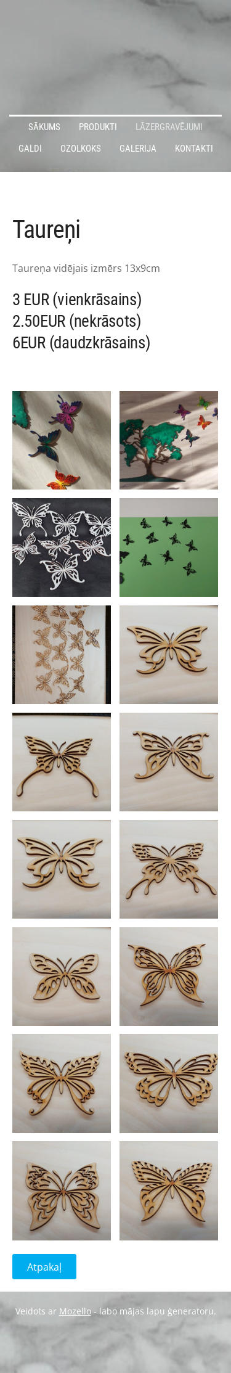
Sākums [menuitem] (44, 127)
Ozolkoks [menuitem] (80, 148)
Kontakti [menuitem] (194, 148)
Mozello (75, 1311)
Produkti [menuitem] (98, 127)
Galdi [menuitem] (30, 148)
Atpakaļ (44, 1267)
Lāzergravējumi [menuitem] (169, 127)
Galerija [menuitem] (138, 148)
